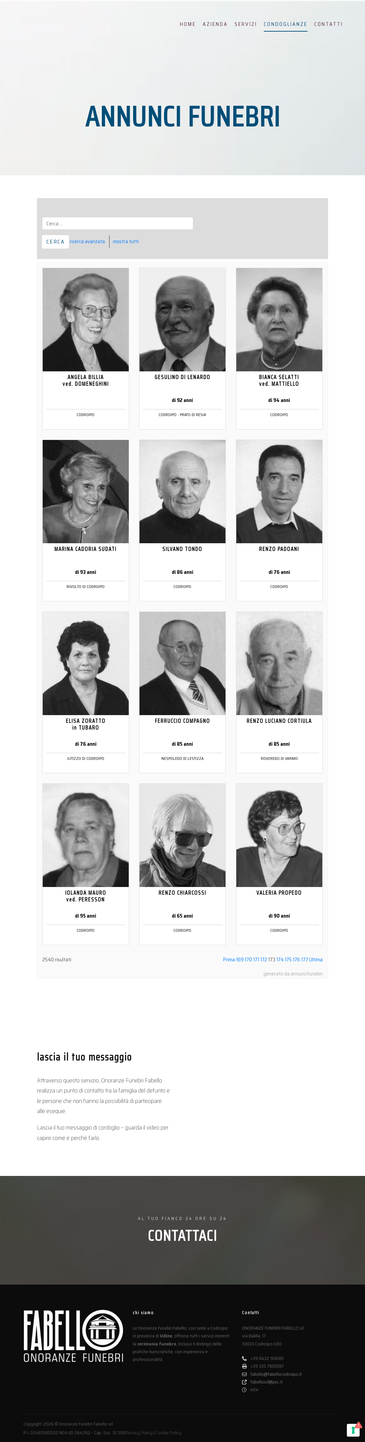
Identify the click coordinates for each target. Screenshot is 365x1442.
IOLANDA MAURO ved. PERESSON (85, 896)
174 (280, 960)
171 (256, 960)
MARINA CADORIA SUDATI (85, 549)
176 (296, 960)
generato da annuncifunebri (293, 973)
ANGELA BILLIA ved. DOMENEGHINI (86, 380)
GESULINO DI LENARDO (182, 377)
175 (288, 960)
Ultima (316, 960)
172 (263, 960)
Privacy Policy (139, 1432)
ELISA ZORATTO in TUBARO (86, 724)
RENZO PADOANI (279, 549)
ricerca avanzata (87, 241)
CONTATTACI (182, 1236)
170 (248, 960)
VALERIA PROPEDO (279, 892)
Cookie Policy (168, 1432)
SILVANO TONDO (182, 549)
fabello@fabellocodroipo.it (272, 1374)
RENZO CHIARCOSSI (182, 892)
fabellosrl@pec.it (262, 1382)
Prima (229, 960)
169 (240, 960)
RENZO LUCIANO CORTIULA (279, 720)
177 (304, 960)
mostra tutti (126, 241)
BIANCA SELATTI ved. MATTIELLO (279, 380)
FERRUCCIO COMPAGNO (182, 720)
